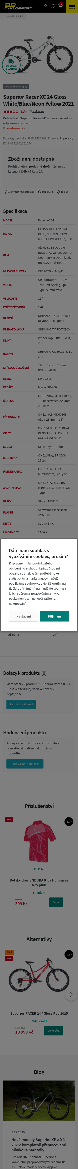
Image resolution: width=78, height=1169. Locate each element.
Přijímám (54, 616)
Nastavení (23, 616)
